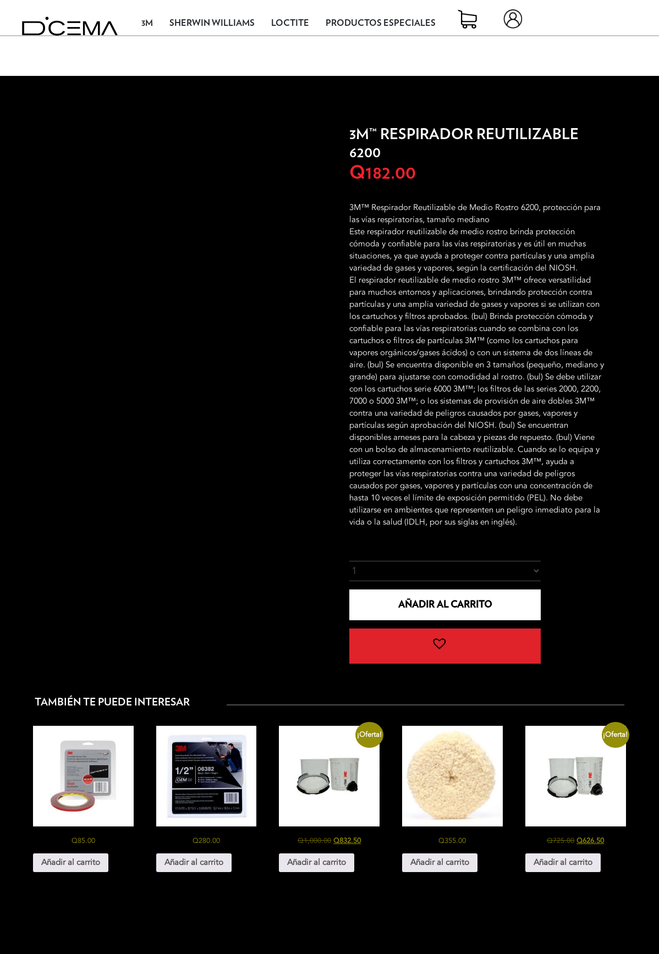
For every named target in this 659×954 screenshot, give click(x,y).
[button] (445, 646)
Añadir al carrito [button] (70, 862)
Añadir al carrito (445, 604)
